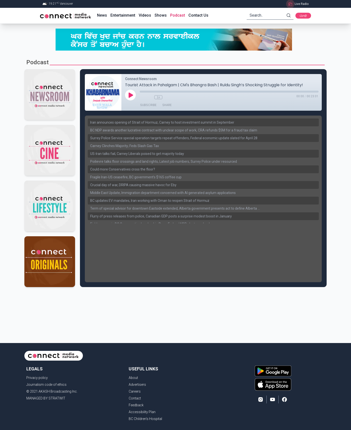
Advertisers (137, 385)
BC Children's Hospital (145, 419)
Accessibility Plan (142, 412)
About (133, 378)
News (102, 15)
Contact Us (198, 15)
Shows (161, 15)
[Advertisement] (174, 303)
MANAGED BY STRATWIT (45, 398)
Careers (135, 391)
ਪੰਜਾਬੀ (303, 16)
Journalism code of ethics (46, 385)
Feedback (136, 405)
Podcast (177, 15)
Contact (135, 398)
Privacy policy (37, 378)
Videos (145, 15)
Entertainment (122, 15)
